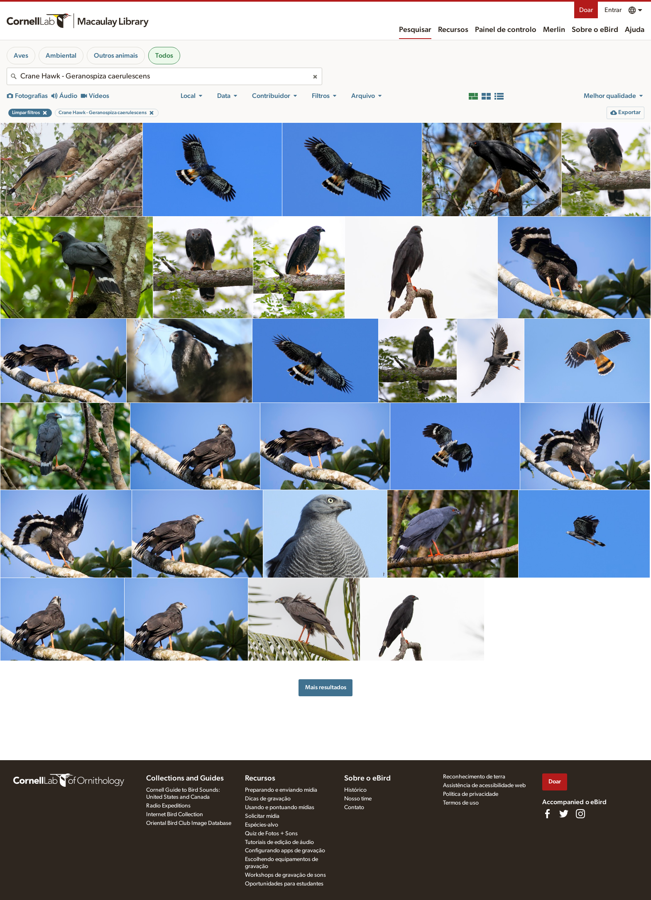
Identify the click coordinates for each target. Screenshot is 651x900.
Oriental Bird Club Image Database (188, 823)
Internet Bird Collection (174, 814)
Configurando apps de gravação (285, 851)
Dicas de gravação (268, 799)
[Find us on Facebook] (547, 814)
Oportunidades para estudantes (284, 884)
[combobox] (164, 76)
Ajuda (634, 30)
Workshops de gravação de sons (285, 875)
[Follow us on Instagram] (580, 814)
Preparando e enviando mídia (281, 790)
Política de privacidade (470, 794)
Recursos (453, 30)
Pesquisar (415, 30)
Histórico (355, 790)
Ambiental (61, 55)
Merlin (554, 30)
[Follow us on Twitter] (564, 814)
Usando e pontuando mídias (279, 807)
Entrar (613, 10)
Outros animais (116, 55)
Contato (354, 807)
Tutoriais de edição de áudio (279, 842)
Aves (21, 55)
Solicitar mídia (262, 816)
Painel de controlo (505, 30)
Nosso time (358, 799)
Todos (164, 55)
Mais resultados (325, 687)
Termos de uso (461, 803)
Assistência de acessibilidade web (484, 785)
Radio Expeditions (168, 806)
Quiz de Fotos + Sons (271, 834)
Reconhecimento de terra (474, 777)
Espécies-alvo (261, 825)
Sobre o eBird (595, 30)
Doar (586, 10)
